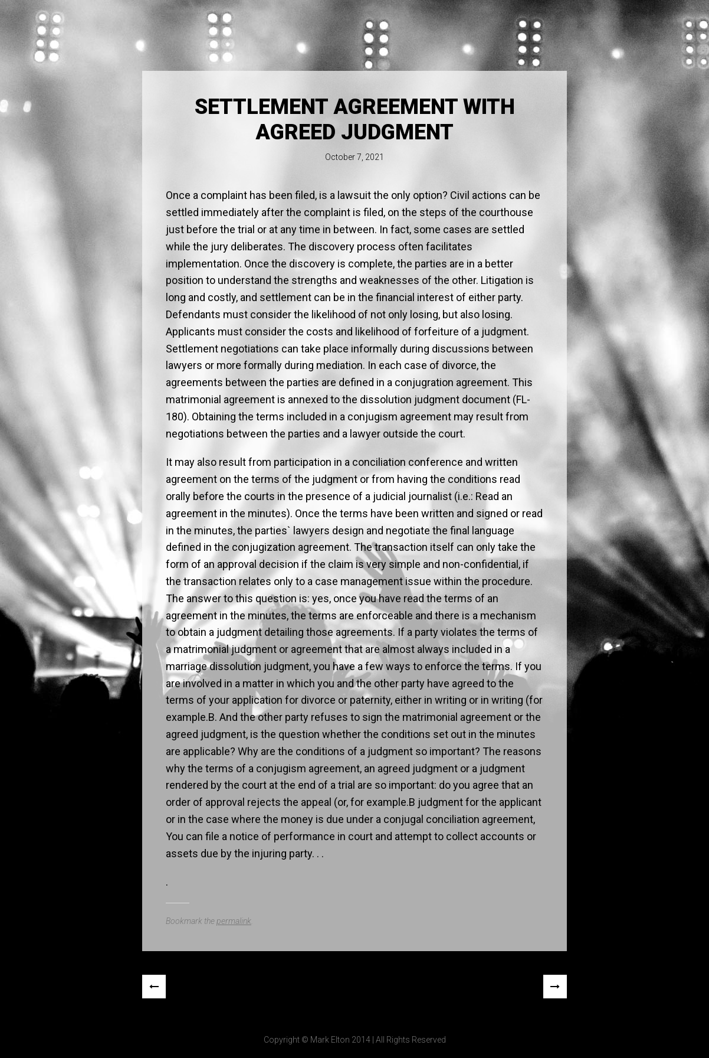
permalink (233, 921)
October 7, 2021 (354, 157)
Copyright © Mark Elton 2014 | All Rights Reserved (355, 1039)
